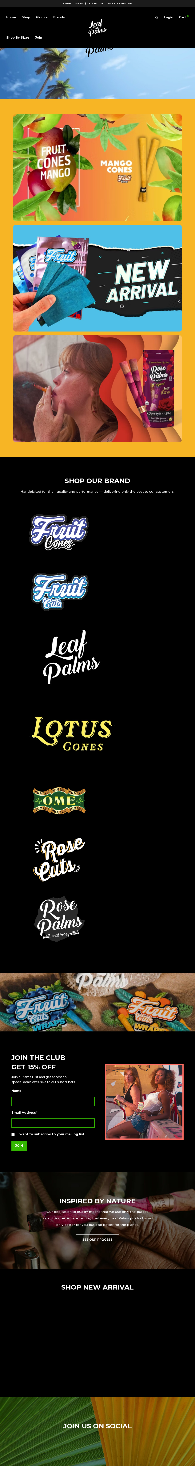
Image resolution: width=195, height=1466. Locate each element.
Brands (59, 17)
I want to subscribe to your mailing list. (48, 1134)
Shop (26, 17)
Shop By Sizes (18, 37)
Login (168, 17)
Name (16, 1091)
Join (38, 37)
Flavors (42, 17)
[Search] (156, 17)
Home (11, 17)
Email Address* (24, 1112)
